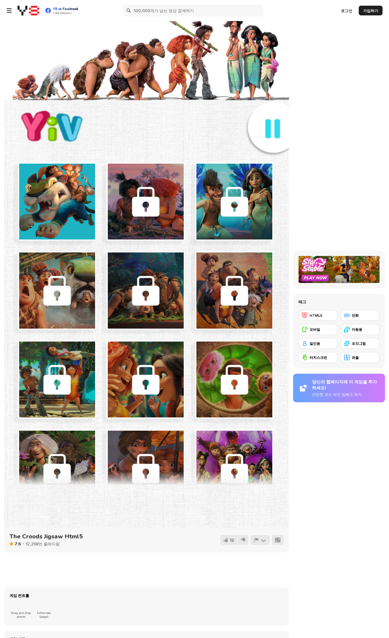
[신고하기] (260, 540)
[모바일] (318, 329)
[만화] (360, 315)
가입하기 (370, 10)
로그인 (346, 10)
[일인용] (318, 343)
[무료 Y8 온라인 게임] (28, 10)
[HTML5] (318, 315)
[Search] (129, 10)
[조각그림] (360, 343)
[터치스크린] (318, 357)
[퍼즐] (360, 357)
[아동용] (360, 329)
